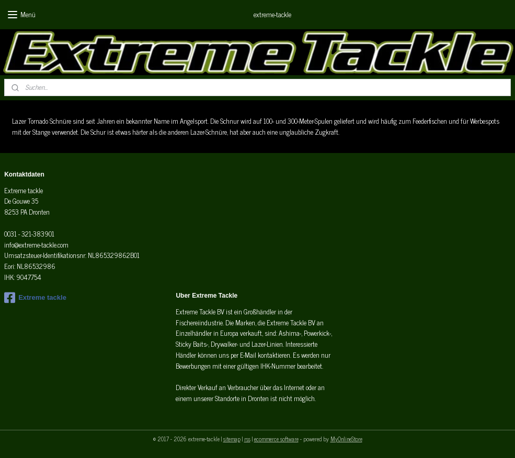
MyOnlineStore (346, 438)
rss (247, 438)
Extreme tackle (35, 297)
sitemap (232, 438)
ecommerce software (276, 438)
